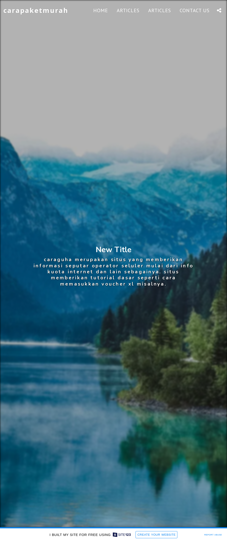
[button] (219, 10)
